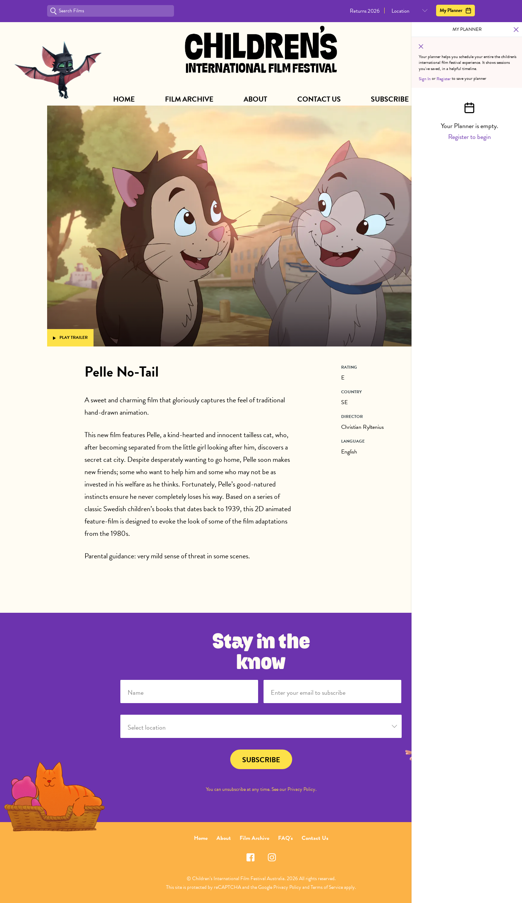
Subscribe (390, 99)
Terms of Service (327, 887)
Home (124, 99)
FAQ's (285, 838)
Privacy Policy (301, 789)
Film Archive (189, 99)
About (255, 99)
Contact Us (319, 99)
